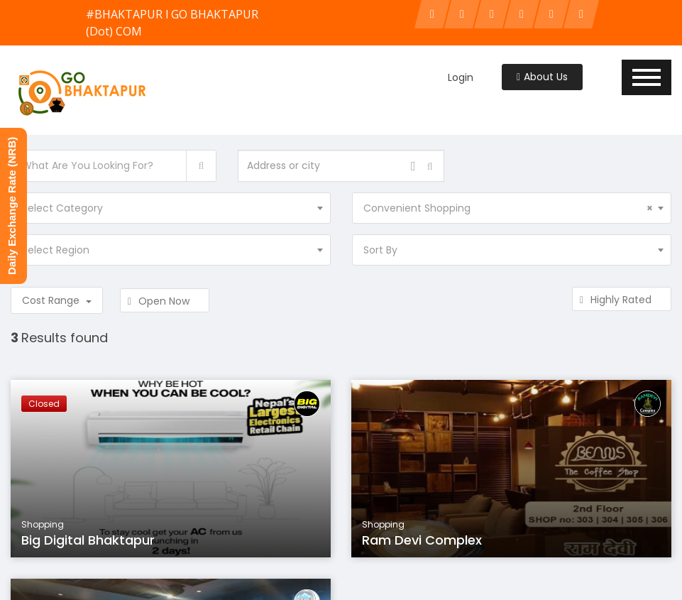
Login (460, 77)
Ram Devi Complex (422, 540)
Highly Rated (622, 300)
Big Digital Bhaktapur (88, 540)
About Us (542, 77)
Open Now (165, 301)
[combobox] (171, 208)
